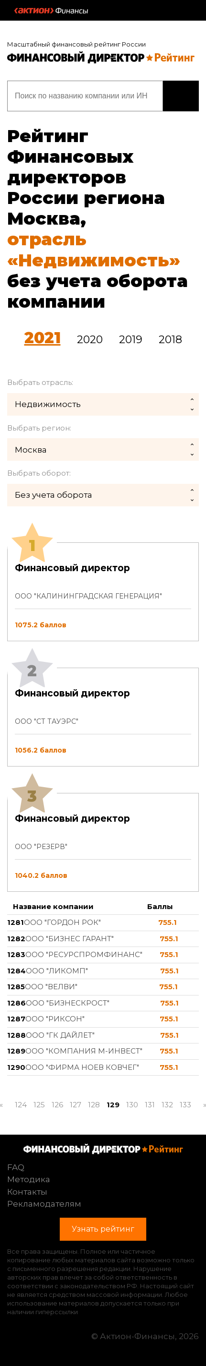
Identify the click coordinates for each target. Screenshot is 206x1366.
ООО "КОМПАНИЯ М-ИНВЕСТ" (83, 1050)
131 (150, 1104)
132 (167, 1104)
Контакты (27, 1192)
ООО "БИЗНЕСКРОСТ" (67, 1002)
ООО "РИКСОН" (55, 1018)
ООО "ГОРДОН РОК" (62, 922)
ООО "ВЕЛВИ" (51, 986)
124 (21, 1104)
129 (113, 1104)
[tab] (103, 717)
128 (94, 1104)
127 (75, 1104)
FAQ (15, 1167)
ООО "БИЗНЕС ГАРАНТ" (69, 938)
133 (185, 1104)
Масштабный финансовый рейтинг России (76, 44)
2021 (42, 337)
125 (39, 1104)
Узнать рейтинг (181, 96)
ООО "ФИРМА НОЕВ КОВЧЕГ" (82, 1067)
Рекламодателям (44, 1204)
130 (132, 1104)
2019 (130, 339)
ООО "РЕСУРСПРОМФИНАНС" (83, 954)
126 (57, 1104)
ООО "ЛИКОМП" (57, 970)
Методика (28, 1179)
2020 (90, 339)
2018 (170, 339)
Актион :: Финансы (51, 10)
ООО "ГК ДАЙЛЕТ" (60, 1035)
